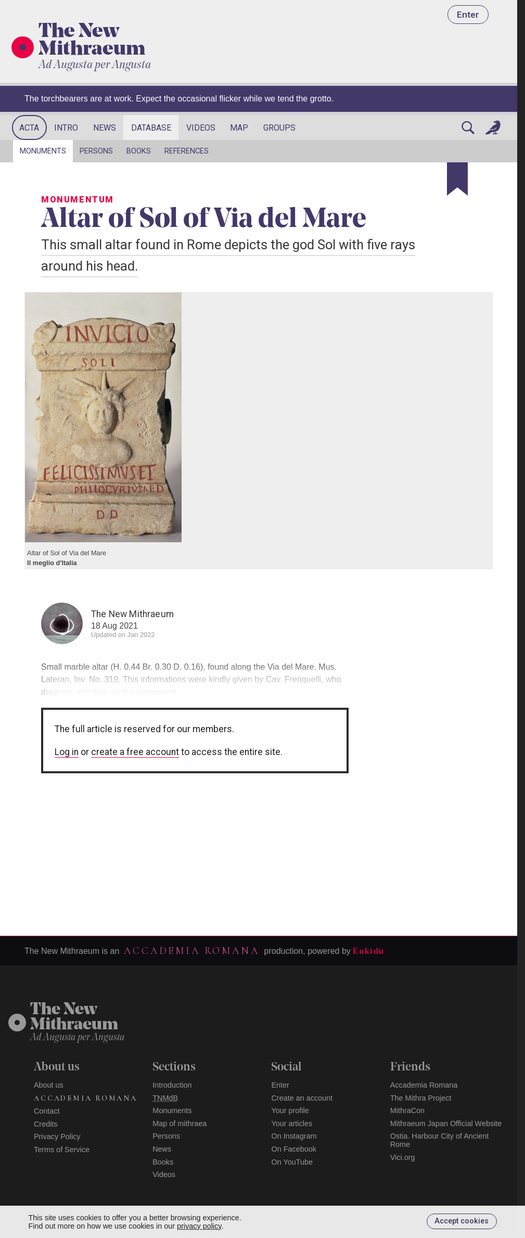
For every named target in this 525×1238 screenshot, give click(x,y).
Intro (66, 128)
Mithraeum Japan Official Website (446, 1123)
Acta (29, 128)
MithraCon (407, 1110)
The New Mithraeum (92, 41)
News (104, 128)
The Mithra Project (421, 1098)
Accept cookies (461, 1221)
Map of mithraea (179, 1123)
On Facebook (293, 1149)
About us (48, 1085)
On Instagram (293, 1136)
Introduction (171, 1085)
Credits (46, 1124)
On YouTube (292, 1162)
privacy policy (199, 1226)
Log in (67, 752)
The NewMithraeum (74, 1017)
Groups (279, 128)
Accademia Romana (191, 951)
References (186, 151)
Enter (468, 14)
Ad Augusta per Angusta (95, 65)
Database (151, 128)
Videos (200, 128)
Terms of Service (61, 1149)
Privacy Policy (57, 1136)
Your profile (290, 1110)
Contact (47, 1111)
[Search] (467, 127)
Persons (96, 151)
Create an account (301, 1098)
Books (138, 151)
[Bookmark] (457, 179)
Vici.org (402, 1157)
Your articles (291, 1123)
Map (239, 128)
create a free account (135, 752)
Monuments (43, 151)
